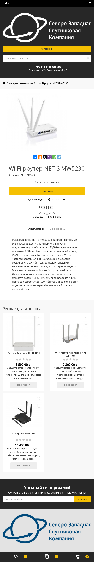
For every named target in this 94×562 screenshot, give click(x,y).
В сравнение (57, 199)
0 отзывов (38, 216)
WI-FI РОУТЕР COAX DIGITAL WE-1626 (70, 354)
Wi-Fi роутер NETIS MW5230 (53, 83)
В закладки (36, 199)
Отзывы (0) (57, 229)
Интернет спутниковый (22, 83)
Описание (36, 229)
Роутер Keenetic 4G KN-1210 (23, 352)
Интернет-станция (23, 433)
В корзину (47, 191)
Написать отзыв (53, 216)
